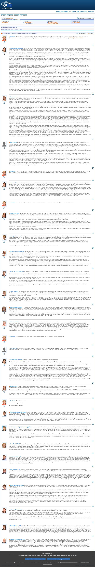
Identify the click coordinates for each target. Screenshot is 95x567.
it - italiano (74, 11)
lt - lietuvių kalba (77, 11)
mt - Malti (80, 11)
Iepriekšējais (10, 15)
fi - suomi (91, 11)
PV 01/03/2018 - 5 (28, 22)
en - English (67, 11)
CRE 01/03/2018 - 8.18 (53, 23)
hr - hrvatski (72, 11)
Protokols (91, 33)
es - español (58, 11)
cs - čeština (59, 11)
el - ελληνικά (66, 11)
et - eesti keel (64, 11)
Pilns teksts (24, 15)
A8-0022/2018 (5, 22)
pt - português (85, 11)
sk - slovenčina (88, 11)
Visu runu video (82, 33)
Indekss (4, 15)
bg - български (56, 11)
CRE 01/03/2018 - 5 (29, 23)
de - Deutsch (62, 11)
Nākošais (16, 15)
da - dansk (61, 11)
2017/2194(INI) (9, 18)
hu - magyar (78, 11)
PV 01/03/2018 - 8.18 (52, 22)
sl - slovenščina (90, 11)
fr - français (69, 11)
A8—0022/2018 (79, 38)
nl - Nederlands (82, 11)
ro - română (86, 11)
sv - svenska (93, 11)
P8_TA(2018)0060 (76, 22)
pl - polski (83, 11)
